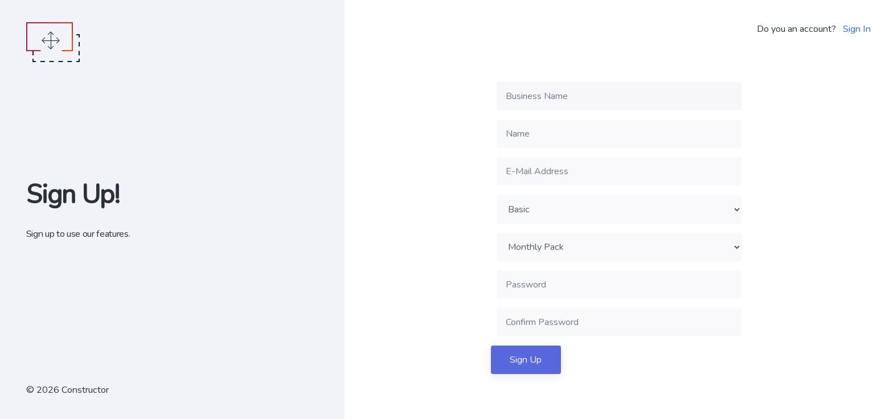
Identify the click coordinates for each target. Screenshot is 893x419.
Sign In (857, 29)
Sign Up (526, 360)
